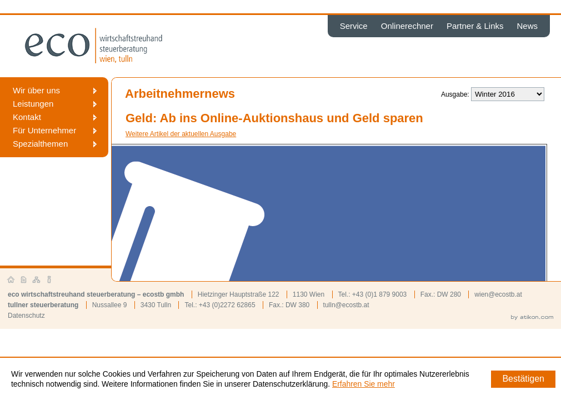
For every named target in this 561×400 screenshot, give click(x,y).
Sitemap (36, 280)
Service (354, 26)
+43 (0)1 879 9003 (379, 294)
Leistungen (33, 103)
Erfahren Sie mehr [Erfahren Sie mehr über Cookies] (363, 383)
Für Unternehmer (44, 130)
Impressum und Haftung (49, 280)
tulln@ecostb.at (346, 305)
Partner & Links (475, 26)
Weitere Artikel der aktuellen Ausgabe (181, 134)
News (527, 26)
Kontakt (27, 117)
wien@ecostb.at (498, 294)
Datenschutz (26, 315)
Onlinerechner (407, 26)
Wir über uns (36, 90)
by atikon (532, 318)
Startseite (11, 280)
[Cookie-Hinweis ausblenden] (523, 379)
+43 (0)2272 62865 (227, 305)
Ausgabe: (455, 94)
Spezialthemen (40, 143)
